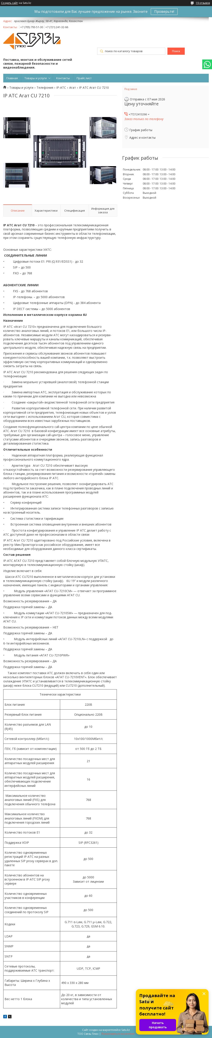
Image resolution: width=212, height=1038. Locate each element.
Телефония (45, 88)
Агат (72, 88)
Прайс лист (84, 78)
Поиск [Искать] (176, 51)
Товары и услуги (35, 78)
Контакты (63, 78)
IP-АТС (61, 88)
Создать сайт (9, 3)
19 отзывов (203, 3)
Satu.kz (125, 1030)
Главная (12, 78)
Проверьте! (164, 11)
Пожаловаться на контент (118, 1034)
